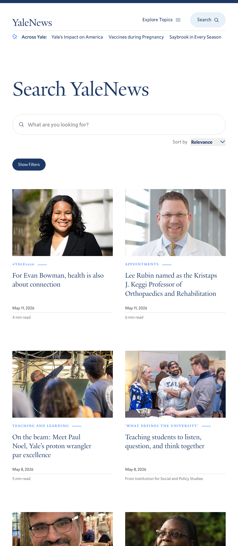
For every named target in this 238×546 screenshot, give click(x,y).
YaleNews (32, 23)
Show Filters (29, 164)
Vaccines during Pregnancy (136, 37)
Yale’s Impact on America (77, 37)
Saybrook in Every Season (195, 37)
